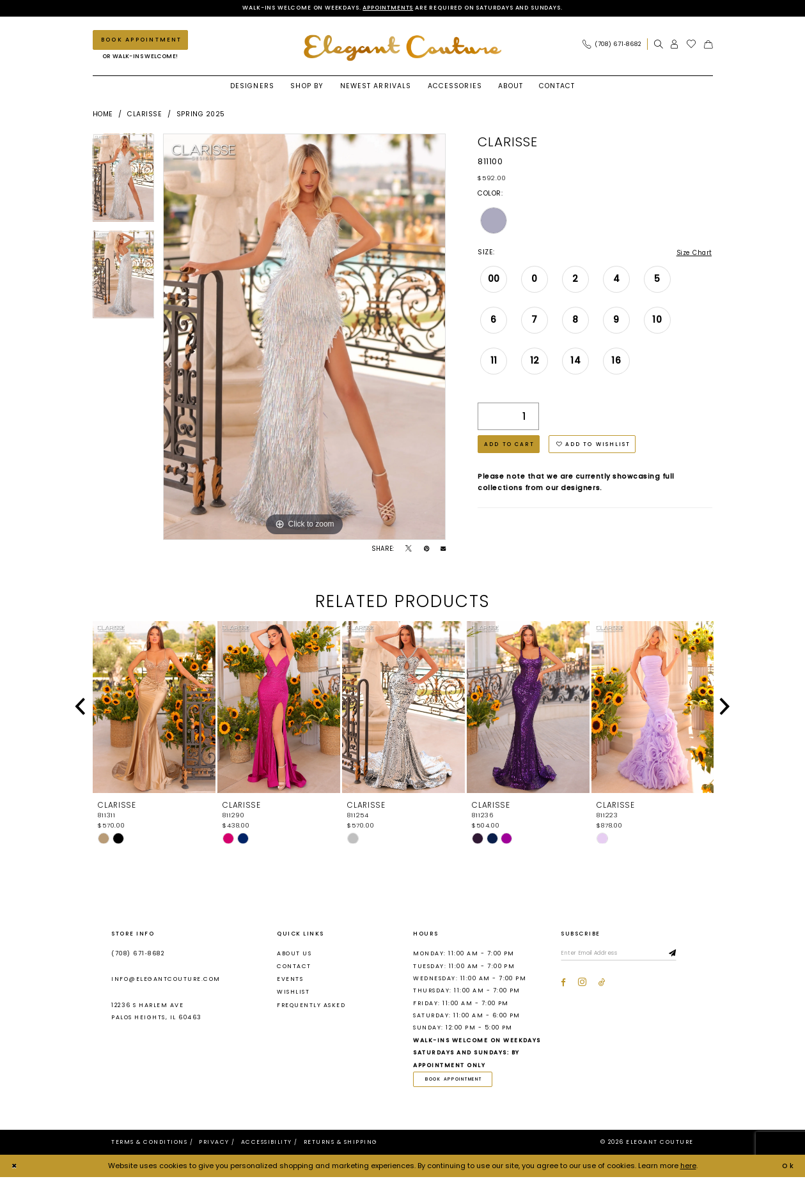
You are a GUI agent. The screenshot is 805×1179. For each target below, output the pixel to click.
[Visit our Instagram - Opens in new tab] (582, 984)
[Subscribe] (682, 954)
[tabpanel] (124, 182)
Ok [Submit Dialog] (788, 1167)
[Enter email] (623, 954)
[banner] (403, 48)
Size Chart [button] (692, 253)
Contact (294, 967)
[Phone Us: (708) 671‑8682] (612, 45)
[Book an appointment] (140, 40)
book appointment (457, 1080)
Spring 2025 (200, 114)
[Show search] (658, 45)
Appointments (383, 8)
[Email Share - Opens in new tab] (443, 549)
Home (103, 114)
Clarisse (144, 114)
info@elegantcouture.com (165, 980)
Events (290, 980)
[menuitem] (614, 45)
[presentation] (154, 708)
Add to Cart (511, 447)
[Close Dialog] (15, 1168)
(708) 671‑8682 (137, 954)
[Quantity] (508, 418)
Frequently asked (311, 1006)
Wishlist (293, 993)
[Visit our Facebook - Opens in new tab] (563, 984)
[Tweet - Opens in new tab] (408, 549)
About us (294, 954)
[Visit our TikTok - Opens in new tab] (602, 984)
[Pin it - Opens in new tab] (426, 549)
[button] (674, 45)
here (688, 1167)
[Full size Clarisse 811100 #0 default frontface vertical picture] (304, 337)
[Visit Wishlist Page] (691, 45)
